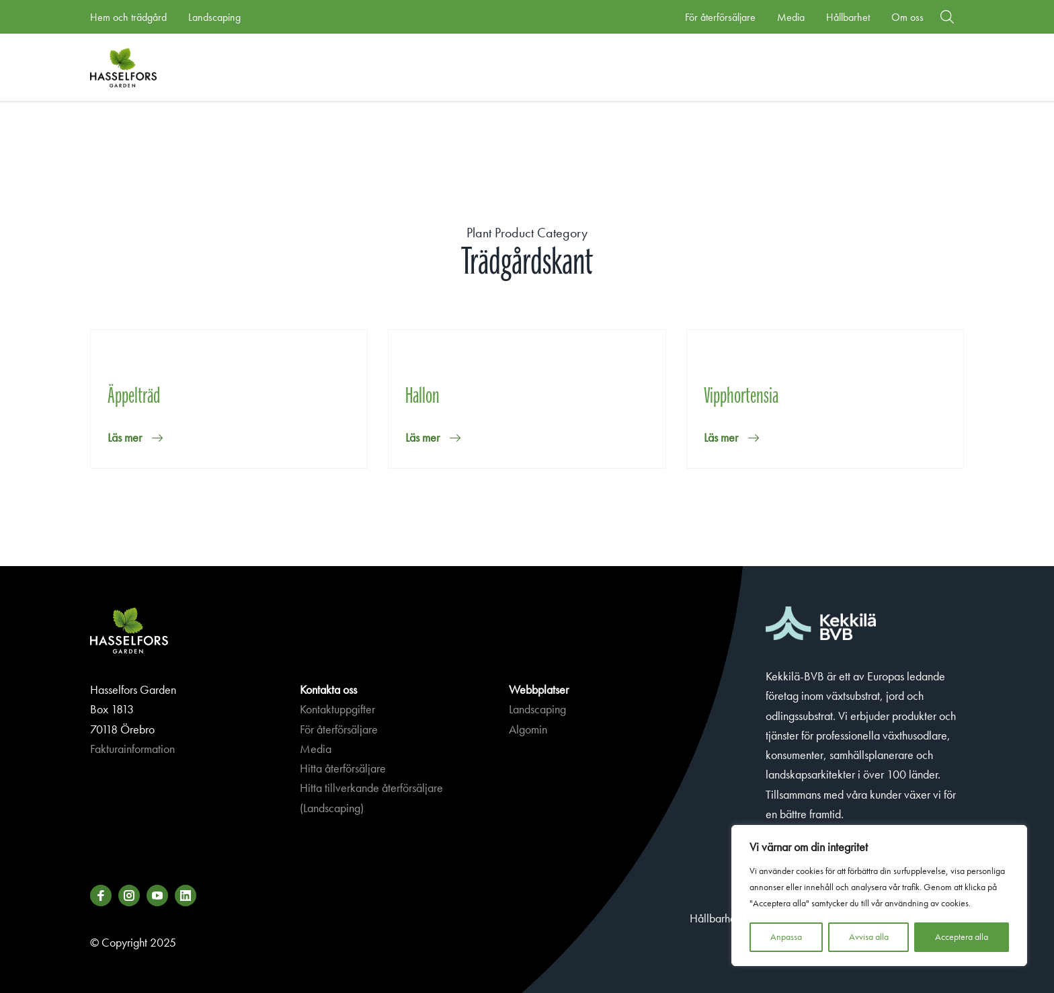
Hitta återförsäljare (343, 768)
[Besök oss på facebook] (101, 895)
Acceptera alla (961, 937)
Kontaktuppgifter (337, 709)
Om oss (907, 17)
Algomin (528, 729)
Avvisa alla (869, 937)
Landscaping (214, 17)
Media (791, 17)
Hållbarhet (848, 17)
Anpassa (786, 937)
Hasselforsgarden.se (144, 67)
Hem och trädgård (128, 17)
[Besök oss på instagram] (129, 895)
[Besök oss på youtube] (157, 895)
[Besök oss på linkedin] (185, 895)
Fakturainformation (132, 749)
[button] (947, 17)
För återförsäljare (720, 17)
